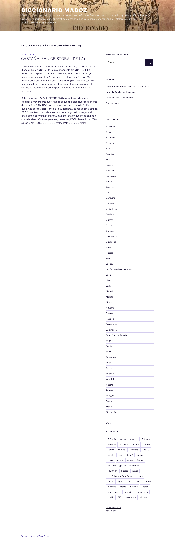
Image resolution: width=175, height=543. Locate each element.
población (128, 492)
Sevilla (109, 346)
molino (147, 481)
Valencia (110, 373)
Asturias (110, 154)
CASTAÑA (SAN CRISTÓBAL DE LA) (53, 58)
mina (138, 481)
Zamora (109, 390)
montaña (112, 486)
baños (136, 444)
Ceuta (109, 401)
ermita (130, 460)
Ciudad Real (111, 209)
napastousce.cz (113, 507)
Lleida (109, 280)
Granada (110, 231)
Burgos (109, 181)
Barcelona (111, 176)
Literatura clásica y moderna (119, 97)
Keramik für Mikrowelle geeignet (121, 92)
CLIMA (129, 455)
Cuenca (109, 220)
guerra (122, 465)
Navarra (110, 307)
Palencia (110, 318)
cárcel (120, 460)
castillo (111, 455)
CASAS (145, 449)
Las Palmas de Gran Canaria (119, 269)
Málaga (109, 296)
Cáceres (110, 187)
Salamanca (111, 330)
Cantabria (110, 198)
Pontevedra (111, 324)
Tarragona (111, 357)
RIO (119, 497)
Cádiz (108, 192)
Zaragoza (110, 395)
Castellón (110, 203)
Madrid (109, 291)
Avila (108, 159)
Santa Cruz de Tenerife (116, 335)
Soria (108, 351)
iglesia (135, 471)
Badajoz (110, 165)
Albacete (110, 137)
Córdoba (110, 214)
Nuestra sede (112, 103)
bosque (146, 444)
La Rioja (109, 264)
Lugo (108, 286)
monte (123, 486)
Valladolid (110, 379)
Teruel (109, 362)
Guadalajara (111, 236)
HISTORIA (112, 471)
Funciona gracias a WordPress (35, 536)
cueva (110, 460)
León (108, 275)
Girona (109, 225)
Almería (109, 148)
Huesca (109, 253)
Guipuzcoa (111, 242)
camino (121, 449)
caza (120, 455)
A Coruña (110, 126)
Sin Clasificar (112, 412)
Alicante (110, 143)
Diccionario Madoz (54, 10)
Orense (109, 313)
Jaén (108, 258)
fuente (140, 460)
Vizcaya (109, 384)
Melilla (109, 406)
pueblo (111, 497)
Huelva (109, 247)
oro (109, 492)
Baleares (110, 170)
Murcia (109, 302)
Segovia (110, 340)
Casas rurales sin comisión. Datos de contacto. (127, 86)
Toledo (109, 368)
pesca (117, 492)
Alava (108, 132)
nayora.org (111, 510)
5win (108, 423)
